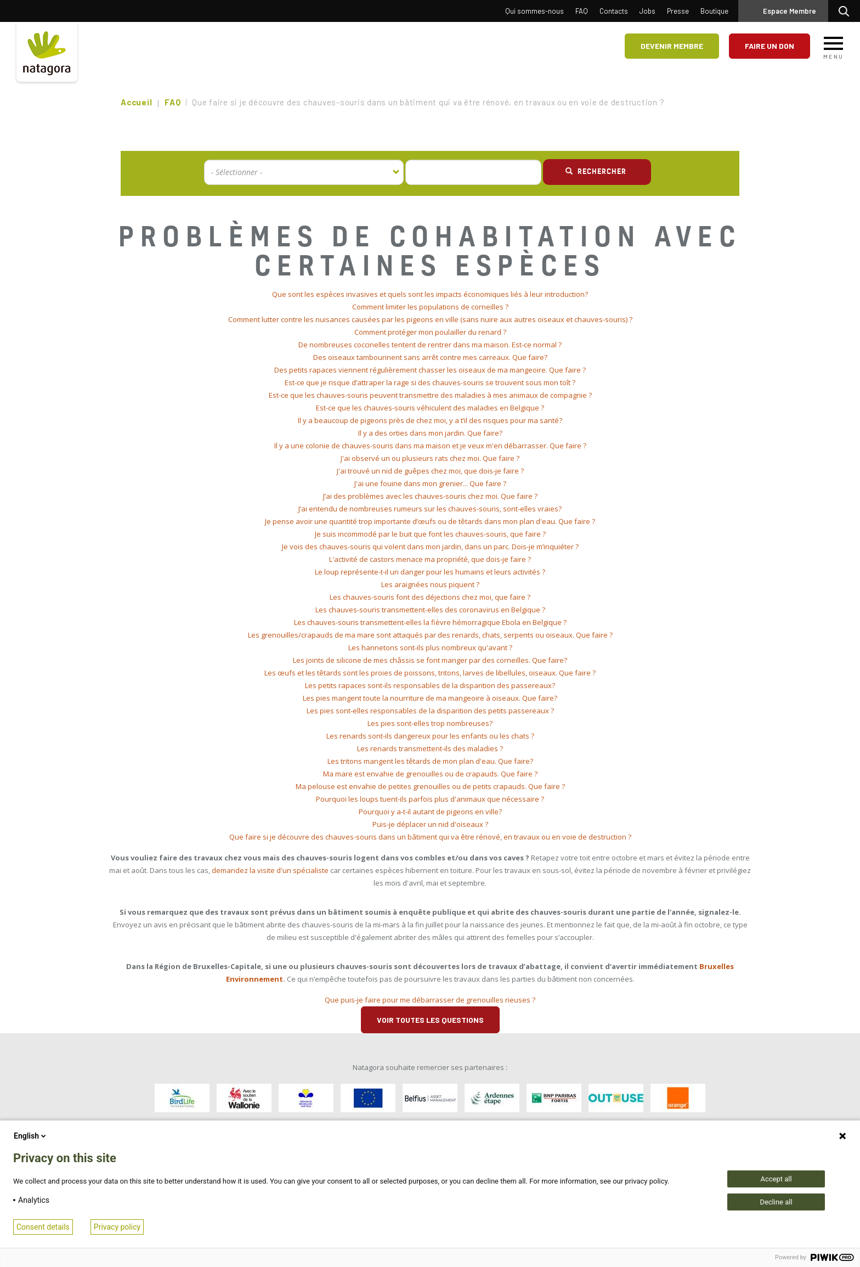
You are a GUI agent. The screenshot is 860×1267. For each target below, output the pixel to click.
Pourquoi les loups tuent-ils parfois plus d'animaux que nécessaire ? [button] (430, 799)
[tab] (430, 294)
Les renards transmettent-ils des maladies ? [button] (430, 748)
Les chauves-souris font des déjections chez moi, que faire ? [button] (430, 597)
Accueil (136, 102)
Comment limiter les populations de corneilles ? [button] (430, 307)
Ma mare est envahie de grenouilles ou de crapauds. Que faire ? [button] (430, 774)
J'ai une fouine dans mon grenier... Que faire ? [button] (430, 483)
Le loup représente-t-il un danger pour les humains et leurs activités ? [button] (430, 572)
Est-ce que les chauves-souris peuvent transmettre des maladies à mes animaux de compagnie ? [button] (430, 395)
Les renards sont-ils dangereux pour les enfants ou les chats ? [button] (430, 736)
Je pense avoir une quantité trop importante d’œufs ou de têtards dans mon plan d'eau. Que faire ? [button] (430, 521)
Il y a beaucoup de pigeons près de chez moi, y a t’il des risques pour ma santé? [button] (430, 420)
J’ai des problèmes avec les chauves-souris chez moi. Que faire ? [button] (430, 496)
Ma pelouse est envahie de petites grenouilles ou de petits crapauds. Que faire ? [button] (430, 786)
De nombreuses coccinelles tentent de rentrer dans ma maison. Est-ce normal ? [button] (430, 345)
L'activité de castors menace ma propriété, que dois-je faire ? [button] (430, 559)
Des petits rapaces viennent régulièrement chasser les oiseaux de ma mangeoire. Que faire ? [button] (430, 370)
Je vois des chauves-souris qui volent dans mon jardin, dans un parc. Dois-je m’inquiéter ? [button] (430, 546)
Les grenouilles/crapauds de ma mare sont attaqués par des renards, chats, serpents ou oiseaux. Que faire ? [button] (430, 635)
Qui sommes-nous (534, 11)
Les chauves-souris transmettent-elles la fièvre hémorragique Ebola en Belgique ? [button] (430, 622)
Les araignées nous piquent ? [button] (430, 584)
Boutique (714, 11)
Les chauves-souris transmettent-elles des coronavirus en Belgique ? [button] (430, 610)
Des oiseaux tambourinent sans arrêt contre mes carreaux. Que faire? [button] (430, 357)
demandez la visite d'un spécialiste (270, 870)
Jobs (647, 11)
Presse (678, 11)
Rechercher (846, 11)
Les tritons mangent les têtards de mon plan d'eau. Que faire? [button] (430, 761)
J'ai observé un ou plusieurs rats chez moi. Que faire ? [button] (430, 458)
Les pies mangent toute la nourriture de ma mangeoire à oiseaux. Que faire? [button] (430, 698)
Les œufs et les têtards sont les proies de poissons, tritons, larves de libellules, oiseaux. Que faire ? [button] (430, 673)
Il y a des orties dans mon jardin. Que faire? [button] (430, 433)
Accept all (775, 1179)
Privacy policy (117, 1227)
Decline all (776, 1202)
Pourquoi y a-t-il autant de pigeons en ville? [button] (430, 811)
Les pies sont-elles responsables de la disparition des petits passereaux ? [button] (430, 711)
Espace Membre (789, 11)
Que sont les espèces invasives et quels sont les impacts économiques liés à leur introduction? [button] (430, 294)
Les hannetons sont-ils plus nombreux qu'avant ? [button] (430, 647)
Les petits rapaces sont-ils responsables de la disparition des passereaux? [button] (430, 685)
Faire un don (769, 45)
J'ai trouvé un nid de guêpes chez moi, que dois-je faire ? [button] (430, 471)
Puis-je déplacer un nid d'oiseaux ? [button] (430, 824)
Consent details (43, 1227)
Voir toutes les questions (430, 1019)
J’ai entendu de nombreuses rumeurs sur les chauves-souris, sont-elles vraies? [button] (430, 509)
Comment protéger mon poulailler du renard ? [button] (430, 332)
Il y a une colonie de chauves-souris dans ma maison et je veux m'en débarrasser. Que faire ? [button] (430, 446)
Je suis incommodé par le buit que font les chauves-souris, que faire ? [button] (430, 534)
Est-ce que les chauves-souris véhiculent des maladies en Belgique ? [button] (430, 408)
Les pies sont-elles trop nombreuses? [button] (430, 723)
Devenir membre (672, 45)
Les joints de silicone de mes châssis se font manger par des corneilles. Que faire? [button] (430, 660)
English (31, 1135)
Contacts (613, 11)
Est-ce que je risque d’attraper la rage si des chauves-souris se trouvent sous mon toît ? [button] (430, 382)
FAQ (581, 11)
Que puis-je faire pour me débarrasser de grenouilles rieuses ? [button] (430, 1000)
